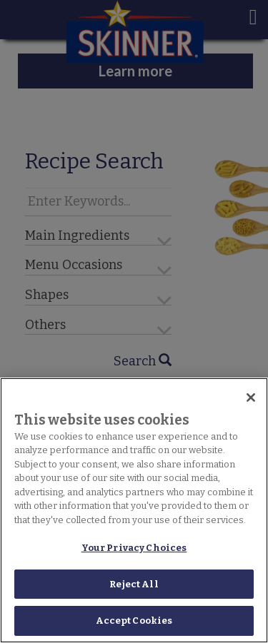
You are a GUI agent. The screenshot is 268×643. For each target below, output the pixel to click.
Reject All (133, 584)
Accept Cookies (134, 620)
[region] (134, 510)
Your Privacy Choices (134, 547)
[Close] (251, 397)
